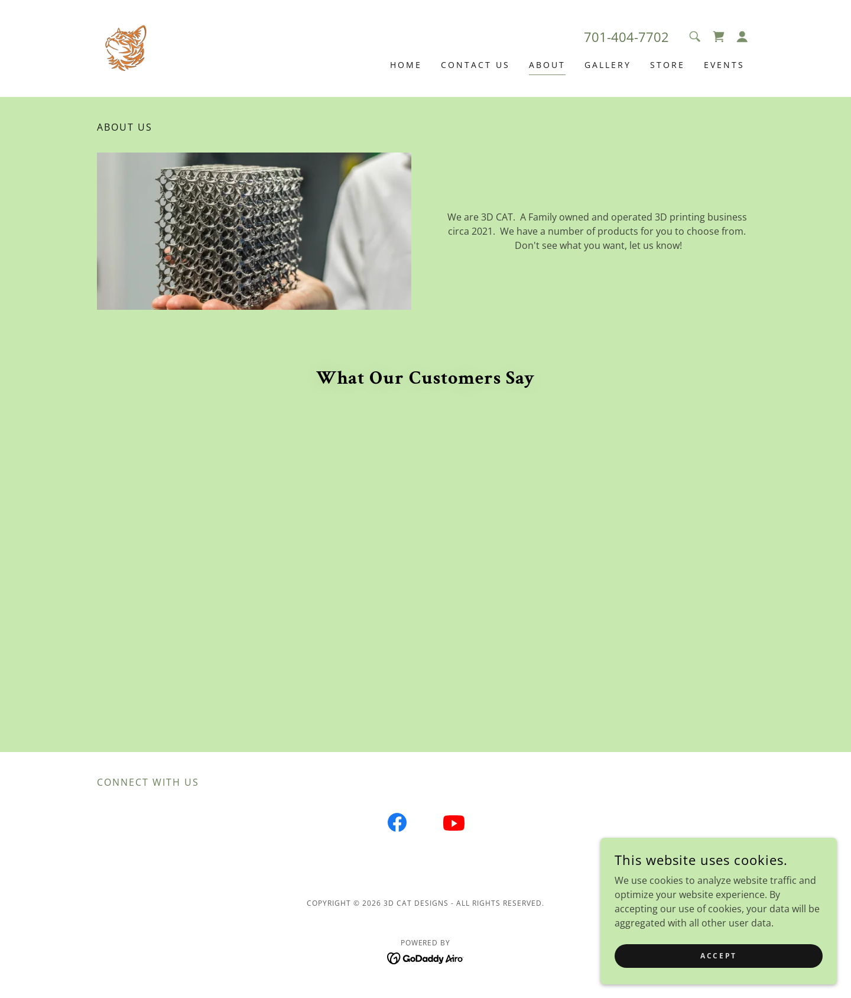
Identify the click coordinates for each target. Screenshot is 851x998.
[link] (126, 47)
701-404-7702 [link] (626, 37)
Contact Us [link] (475, 64)
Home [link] (406, 64)
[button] (742, 36)
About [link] (547, 64)
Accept (718, 956)
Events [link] (724, 64)
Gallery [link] (607, 64)
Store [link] (667, 64)
